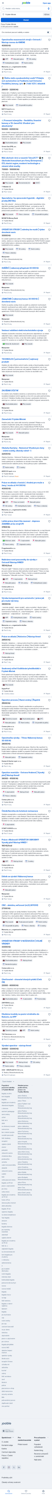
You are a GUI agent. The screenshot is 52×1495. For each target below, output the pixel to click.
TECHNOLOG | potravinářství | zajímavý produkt (20, 360)
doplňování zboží (7, 1403)
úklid (3, 1123)
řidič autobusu (6, 1376)
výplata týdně (6, 1144)
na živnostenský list (8, 1252)
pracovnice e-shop (8, 1388)
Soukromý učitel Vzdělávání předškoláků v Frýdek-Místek (21, 669)
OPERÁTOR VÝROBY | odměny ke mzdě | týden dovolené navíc (23, 230)
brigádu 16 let (6, 1209)
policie (4, 1385)
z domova (5, 1108)
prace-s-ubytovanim (8, 1338)
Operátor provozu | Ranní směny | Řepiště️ (21, 700)
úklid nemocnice (7, 1391)
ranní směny (6, 1114)
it (2, 1266)
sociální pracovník (7, 1135)
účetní (4, 1147)
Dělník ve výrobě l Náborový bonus (17, 876)
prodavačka (5, 1159)
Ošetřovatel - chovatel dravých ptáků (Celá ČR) (22, 980)
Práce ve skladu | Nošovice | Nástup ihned (21, 636)
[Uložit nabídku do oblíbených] (49, 40)
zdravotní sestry (7, 1171)
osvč (3, 1379)
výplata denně (6, 1238)
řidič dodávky (6, 1138)
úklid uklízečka (6, 1206)
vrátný (4, 1373)
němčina (4, 1332)
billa (3, 1397)
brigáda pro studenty (8, 1102)
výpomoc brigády (7, 1212)
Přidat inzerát (23, 1444)
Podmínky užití (7, 1477)
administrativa (6, 1263)
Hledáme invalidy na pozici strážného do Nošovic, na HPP (20, 1015)
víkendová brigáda (8, 1105)
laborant (4, 1309)
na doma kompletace (9, 1215)
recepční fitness (7, 1361)
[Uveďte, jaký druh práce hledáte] (26, 8)
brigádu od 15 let (7, 1183)
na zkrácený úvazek (8, 1126)
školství (4, 1382)
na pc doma (5, 1329)
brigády (4, 1312)
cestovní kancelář (8, 1327)
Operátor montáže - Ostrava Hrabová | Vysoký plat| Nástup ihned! (23, 773)
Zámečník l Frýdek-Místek (14, 419)
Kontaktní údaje (7, 1445)
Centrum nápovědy (9, 1452)
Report (46, 72)
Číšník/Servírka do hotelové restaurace (20, 811)
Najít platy (37, 1460)
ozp (3, 1318)
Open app (47, 3)
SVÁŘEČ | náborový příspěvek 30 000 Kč (20, 268)
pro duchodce (6, 1315)
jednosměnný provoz (8, 1400)
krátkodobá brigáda (8, 1280)
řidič (3, 1177)
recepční (4, 1141)
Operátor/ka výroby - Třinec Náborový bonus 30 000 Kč (22, 739)
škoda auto (5, 1358)
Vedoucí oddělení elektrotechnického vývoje (22, 330)
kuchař (4, 1370)
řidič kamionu (6, 1301)
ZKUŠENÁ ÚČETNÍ (10, 390)
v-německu (5, 1260)
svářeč (4, 1174)
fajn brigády (5, 1218)
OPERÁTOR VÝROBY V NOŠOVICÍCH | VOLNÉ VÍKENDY (22, 942)
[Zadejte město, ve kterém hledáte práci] (26, 14)
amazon (4, 1221)
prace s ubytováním (8, 1186)
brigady (4, 1292)
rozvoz (4, 1286)
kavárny (4, 1224)
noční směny (6, 1321)
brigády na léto (7, 1093)
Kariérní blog (38, 1450)
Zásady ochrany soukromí (11, 1482)
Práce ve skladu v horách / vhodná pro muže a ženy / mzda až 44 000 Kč (23, 483)
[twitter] (14, 1467)
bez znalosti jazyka (8, 1132)
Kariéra (4, 1449)
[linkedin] (19, 1467)
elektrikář (5, 1235)
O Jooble (5, 1442)
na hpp (4, 1298)
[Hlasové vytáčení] (49, 8)
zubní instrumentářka (9, 1165)
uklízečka (5, 1367)
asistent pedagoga (8, 1111)
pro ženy (4, 1189)
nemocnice (5, 1129)
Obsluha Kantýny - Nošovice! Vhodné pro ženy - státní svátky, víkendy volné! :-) (23, 449)
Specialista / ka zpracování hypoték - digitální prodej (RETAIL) (23, 199)
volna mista (5, 1192)
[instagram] (9, 1467)
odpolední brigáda (7, 1249)
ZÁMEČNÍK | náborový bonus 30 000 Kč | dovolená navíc (20, 300)
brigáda (4, 1099)
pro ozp (4, 1324)
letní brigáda (6, 1096)
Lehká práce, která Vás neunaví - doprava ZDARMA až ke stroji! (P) (21, 522)
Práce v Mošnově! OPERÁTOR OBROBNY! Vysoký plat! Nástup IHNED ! (20, 841)
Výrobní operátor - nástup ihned (16, 1045)
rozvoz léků (5, 1347)
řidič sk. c (5, 1246)
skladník (4, 1168)
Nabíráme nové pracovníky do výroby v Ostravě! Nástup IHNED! (19, 560)
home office (6, 1200)
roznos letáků (6, 1289)
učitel (3, 1117)
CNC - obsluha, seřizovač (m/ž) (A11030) (20, 905)
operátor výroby (7, 1355)
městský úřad (6, 1277)
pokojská (4, 1150)
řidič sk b (4, 1120)
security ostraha (7, 1394)
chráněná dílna (7, 1156)
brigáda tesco (6, 1295)
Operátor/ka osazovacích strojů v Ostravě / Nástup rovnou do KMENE (21, 40)
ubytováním (5, 1335)
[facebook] (4, 1467)
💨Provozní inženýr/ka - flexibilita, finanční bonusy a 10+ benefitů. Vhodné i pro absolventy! (21, 123)
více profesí (5, 1406)
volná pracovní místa (8, 1180)
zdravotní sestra (7, 1153)
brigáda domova (7, 1227)
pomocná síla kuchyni (9, 1283)
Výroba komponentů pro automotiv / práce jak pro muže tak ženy (23, 599)
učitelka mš (5, 1364)
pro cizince (5, 1341)
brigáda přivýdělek (7, 1344)
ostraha (4, 1162)
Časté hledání (8, 1081)
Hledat (26, 20)
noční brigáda (6, 1274)
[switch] (48, 32)
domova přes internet (9, 1203)
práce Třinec (22, 1101)
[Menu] (3, 3)
